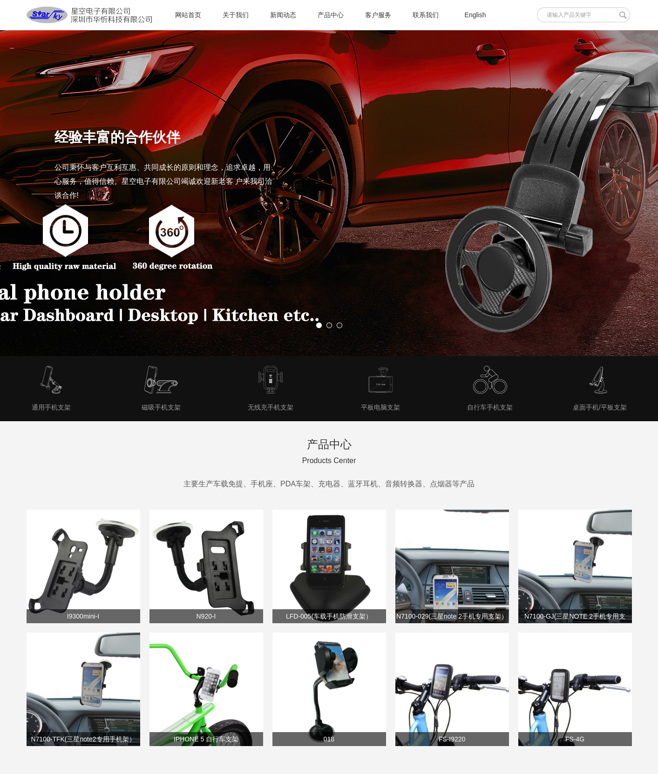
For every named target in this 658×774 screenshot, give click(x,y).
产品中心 (331, 15)
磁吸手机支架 (161, 407)
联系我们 (426, 15)
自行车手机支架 (490, 407)
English (475, 15)
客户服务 (378, 15)
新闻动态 (283, 15)
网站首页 (188, 15)
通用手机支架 (51, 407)
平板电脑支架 (380, 407)
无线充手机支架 (270, 407)
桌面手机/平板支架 (600, 407)
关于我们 (236, 15)
